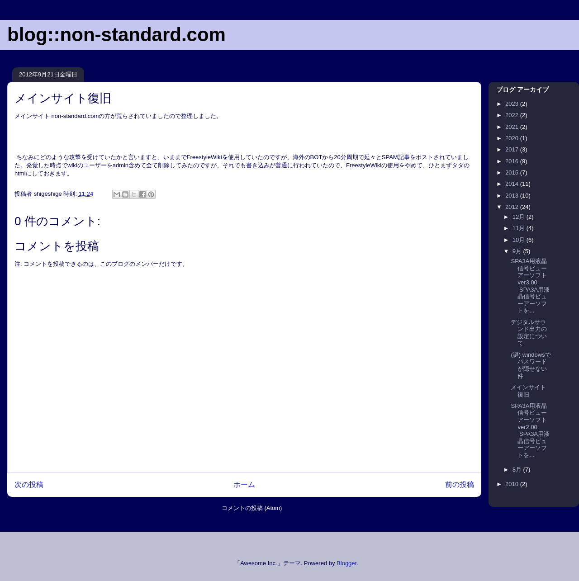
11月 (520, 228)
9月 (518, 251)
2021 (512, 126)
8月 (518, 469)
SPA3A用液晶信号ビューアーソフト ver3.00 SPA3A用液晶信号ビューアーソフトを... (530, 286)
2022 (512, 115)
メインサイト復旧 (528, 391)
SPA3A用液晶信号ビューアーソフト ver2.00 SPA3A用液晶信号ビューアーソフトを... (530, 430)
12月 (520, 216)
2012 (512, 206)
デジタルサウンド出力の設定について (529, 333)
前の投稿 (459, 484)
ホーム (244, 484)
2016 (512, 161)
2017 (512, 149)
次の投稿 (28, 484)
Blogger (346, 563)
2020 (512, 138)
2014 (512, 183)
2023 (512, 103)
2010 (512, 484)
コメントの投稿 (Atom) (252, 508)
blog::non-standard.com (116, 34)
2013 (512, 195)
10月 (520, 239)
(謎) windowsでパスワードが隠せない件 (531, 365)
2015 (512, 172)
